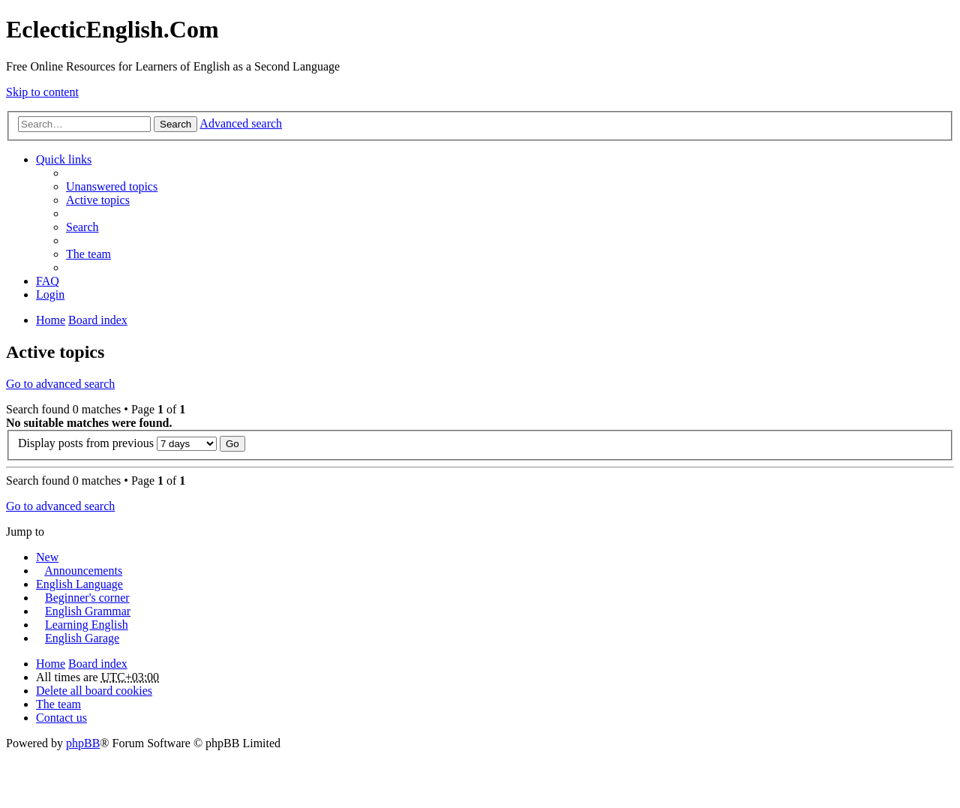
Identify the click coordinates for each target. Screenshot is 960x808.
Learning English (86, 624)
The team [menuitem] (88, 254)
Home (50, 663)
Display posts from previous (117, 443)
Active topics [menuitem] (98, 200)
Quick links (64, 159)
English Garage (82, 638)
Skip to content (42, 92)
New (47, 557)
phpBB (83, 743)
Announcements (83, 570)
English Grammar (87, 611)
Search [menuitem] (82, 227)
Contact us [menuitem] (61, 717)
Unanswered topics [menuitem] (112, 186)
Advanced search (241, 123)
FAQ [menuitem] (47, 281)
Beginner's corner (87, 597)
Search (175, 124)
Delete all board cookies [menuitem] (94, 690)
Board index (98, 663)
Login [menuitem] (50, 294)
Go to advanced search (60, 383)
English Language (79, 584)
